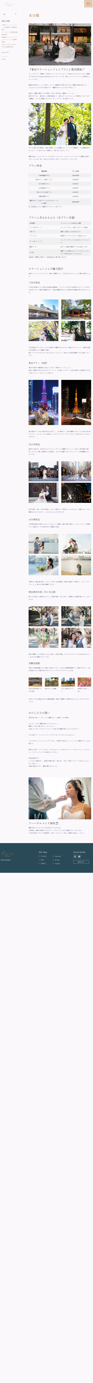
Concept (40, 4)
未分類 (3, 59)
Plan (50, 4)
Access (79, 4)
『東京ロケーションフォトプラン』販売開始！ (57, 69)
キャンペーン (5, 56)
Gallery (59, 4)
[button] (88, 3)
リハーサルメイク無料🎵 (8, 32)
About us (69, 4)
